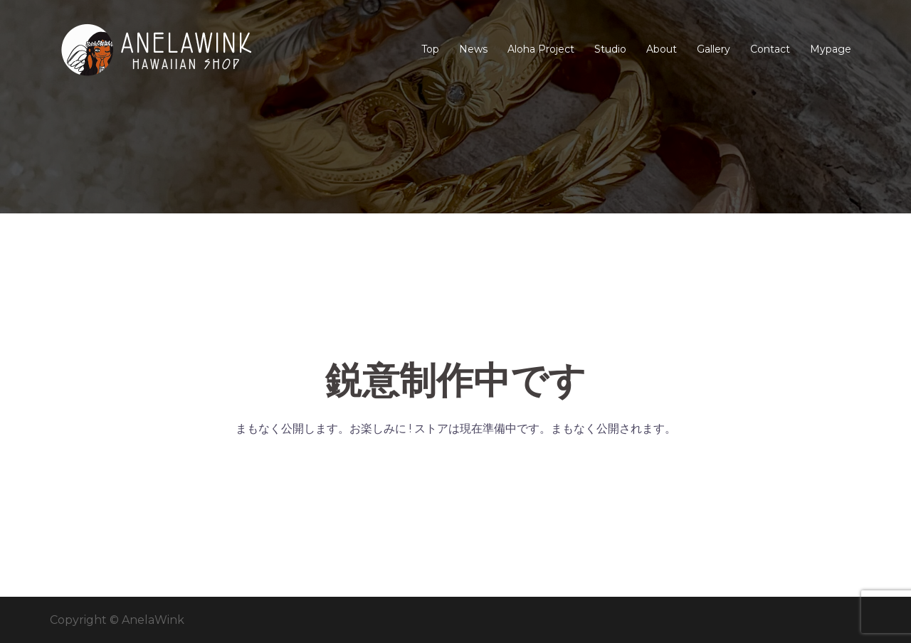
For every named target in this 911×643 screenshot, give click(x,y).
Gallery (713, 49)
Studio (610, 49)
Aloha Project (540, 49)
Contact (770, 49)
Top (430, 49)
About (661, 49)
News (473, 49)
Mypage (830, 49)
